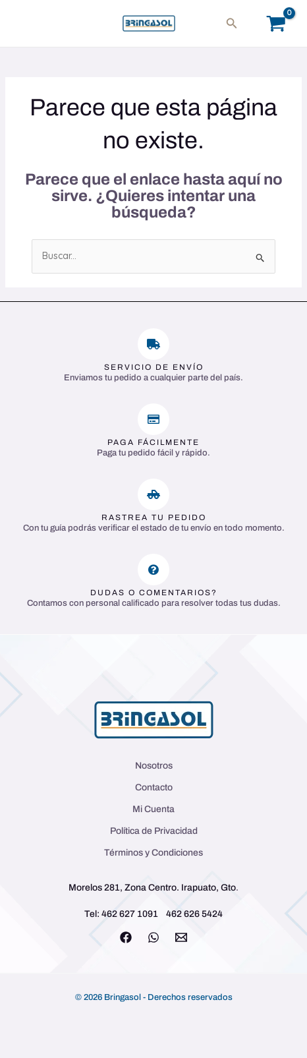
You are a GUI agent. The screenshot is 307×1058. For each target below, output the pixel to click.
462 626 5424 (194, 914)
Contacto (154, 787)
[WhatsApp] (153, 937)
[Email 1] (181, 937)
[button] (232, 23)
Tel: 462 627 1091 (121, 914)
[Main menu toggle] (29, 24)
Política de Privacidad (154, 831)
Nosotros (154, 766)
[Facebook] (126, 937)
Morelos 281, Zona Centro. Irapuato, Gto (152, 888)
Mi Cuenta (153, 809)
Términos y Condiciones (153, 853)
